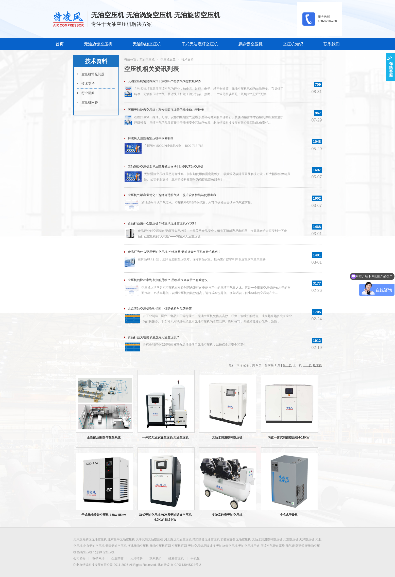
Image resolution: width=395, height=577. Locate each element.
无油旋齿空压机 (98, 44)
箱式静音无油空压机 (206, 539)
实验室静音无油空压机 (227, 515)
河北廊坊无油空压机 (178, 539)
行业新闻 (88, 93)
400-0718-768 (327, 21)
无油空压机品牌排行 (201, 546)
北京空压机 (290, 539)
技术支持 (88, 83)
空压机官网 (179, 546)
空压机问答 (89, 102)
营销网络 (98, 558)
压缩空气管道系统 (273, 546)
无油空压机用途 (249, 546)
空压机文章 (168, 59)
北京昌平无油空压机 (121, 539)
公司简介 (79, 558)
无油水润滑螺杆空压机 (227, 437)
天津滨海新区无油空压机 (90, 539)
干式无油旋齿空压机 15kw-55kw (103, 515)
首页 (60, 44)
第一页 (287, 365)
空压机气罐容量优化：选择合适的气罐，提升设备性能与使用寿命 (172, 195)
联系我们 (331, 44)
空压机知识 (293, 44)
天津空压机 (306, 539)
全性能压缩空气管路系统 (104, 437)
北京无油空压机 (94, 546)
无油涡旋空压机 (147, 44)
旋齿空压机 (84, 552)
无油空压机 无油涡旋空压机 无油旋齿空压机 (155, 15)
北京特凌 (164, 565)
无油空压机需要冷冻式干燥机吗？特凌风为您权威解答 (164, 81)
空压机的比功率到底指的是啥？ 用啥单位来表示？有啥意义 (168, 280)
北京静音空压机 (103, 552)
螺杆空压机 (176, 558)
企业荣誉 (117, 558)
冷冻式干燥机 (289, 515)
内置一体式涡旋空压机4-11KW (288, 437)
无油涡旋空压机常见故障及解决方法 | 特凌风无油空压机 (165, 166)
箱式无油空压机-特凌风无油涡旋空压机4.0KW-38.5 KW (165, 517)
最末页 (317, 365)
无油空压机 (146, 59)
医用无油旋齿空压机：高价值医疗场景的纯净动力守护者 (166, 110)
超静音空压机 (250, 44)
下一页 (307, 365)
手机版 (195, 558)
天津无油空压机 (116, 546)
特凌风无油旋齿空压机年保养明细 (151, 138)
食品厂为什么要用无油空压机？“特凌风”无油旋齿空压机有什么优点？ (174, 252)
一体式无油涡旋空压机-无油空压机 (165, 437)
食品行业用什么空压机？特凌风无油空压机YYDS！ (162, 223)
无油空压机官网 (160, 546)
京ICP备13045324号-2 (185, 565)
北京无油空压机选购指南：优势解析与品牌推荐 (160, 308)
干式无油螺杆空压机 (199, 44)
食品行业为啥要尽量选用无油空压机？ (154, 337)
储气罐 (290, 546)
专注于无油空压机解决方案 (121, 24)
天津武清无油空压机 (149, 539)
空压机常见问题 (93, 74)
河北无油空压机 (138, 546)
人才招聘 (136, 558)
